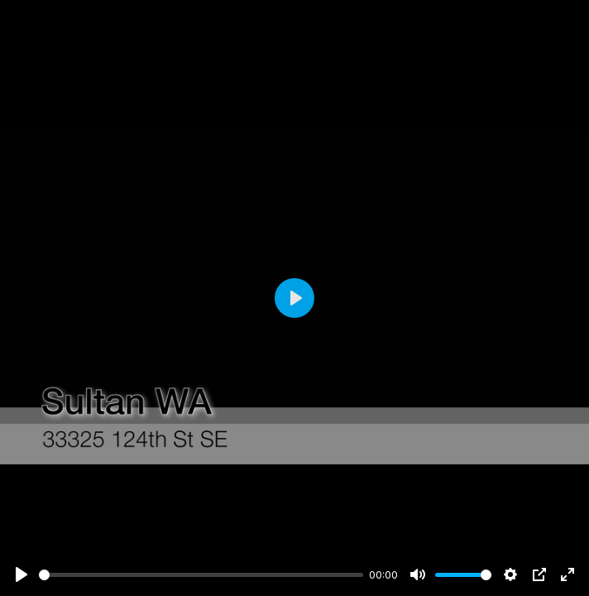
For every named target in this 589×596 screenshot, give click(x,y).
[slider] (201, 575)
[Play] (21, 574)
